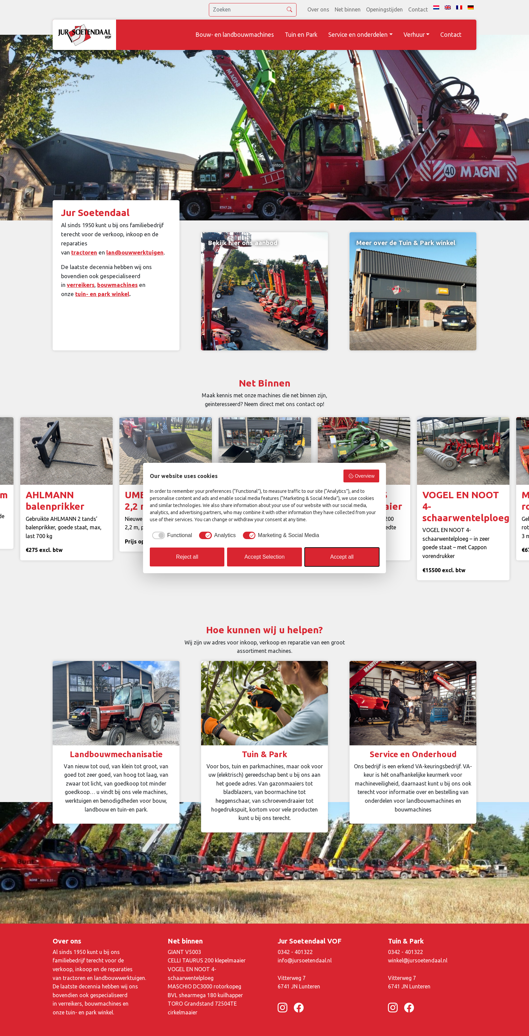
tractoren (84, 252)
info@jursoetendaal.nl (305, 960)
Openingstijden (384, 9)
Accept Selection (264, 557)
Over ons (318, 9)
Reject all (187, 557)
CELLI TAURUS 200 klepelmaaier (207, 960)
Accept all (342, 557)
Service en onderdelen (358, 34)
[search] (253, 10)
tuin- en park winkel (102, 294)
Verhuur (414, 34)
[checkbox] (171, 535)
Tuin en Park (301, 34)
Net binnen (348, 9)
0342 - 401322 (295, 952)
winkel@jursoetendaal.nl (417, 960)
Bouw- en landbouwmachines (234, 34)
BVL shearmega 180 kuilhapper (205, 995)
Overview (361, 476)
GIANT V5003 (184, 952)
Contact (418, 9)
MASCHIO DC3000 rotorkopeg (204, 986)
